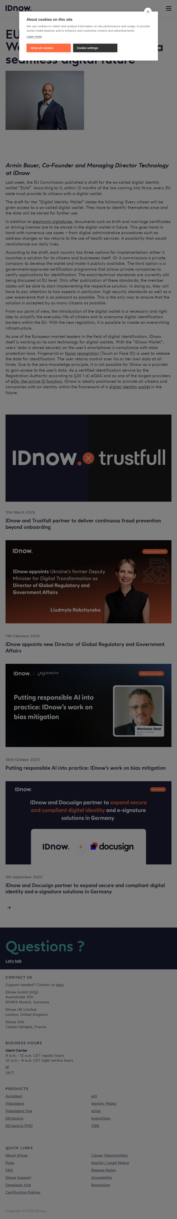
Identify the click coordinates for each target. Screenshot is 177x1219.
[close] (148, 11)
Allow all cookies (41, 48)
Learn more (34, 36)
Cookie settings (87, 48)
